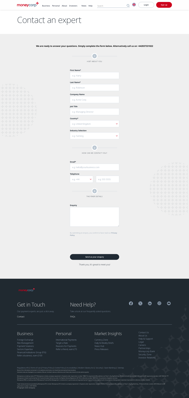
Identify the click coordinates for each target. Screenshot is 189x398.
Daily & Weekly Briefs (104, 342)
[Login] (146, 5)
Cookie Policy (60, 368)
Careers (142, 345)
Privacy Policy (47, 368)
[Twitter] (140, 303)
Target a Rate (62, 342)
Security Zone (144, 354)
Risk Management (25, 342)
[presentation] (90, 244)
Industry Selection (78, 130)
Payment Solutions (25, 346)
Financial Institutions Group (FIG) (31, 352)
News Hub (99, 346)
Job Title (73, 106)
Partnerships (144, 348)
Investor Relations (147, 357)
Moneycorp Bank (146, 351)
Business (25, 333)
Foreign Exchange (25, 339)
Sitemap (120, 368)
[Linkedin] (149, 303)
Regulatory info (23, 368)
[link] (46, 5)
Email (73, 162)
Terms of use (36, 368)
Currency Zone (101, 339)
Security (99, 368)
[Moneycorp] (28, 6)
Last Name (75, 82)
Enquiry (73, 205)
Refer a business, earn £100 (29, 355)
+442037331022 (145, 46)
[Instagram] (159, 303)
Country (74, 118)
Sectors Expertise (25, 349)
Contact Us (143, 332)
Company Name (77, 94)
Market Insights (108, 333)
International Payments (66, 339)
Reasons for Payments (66, 346)
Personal (64, 333)
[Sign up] (164, 5)
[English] (134, 5)
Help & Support (145, 338)
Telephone (74, 174)
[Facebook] (130, 303)
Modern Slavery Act (85, 368)
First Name (75, 70)
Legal (141, 341)
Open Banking (109, 368)
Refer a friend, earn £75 (66, 349)
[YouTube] (168, 303)
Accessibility (71, 368)
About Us (142, 335)
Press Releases (101, 349)
